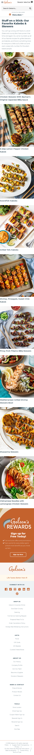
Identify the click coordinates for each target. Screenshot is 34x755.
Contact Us (17, 695)
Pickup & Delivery (18, 12)
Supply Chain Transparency (20, 745)
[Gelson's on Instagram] (15, 589)
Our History (17, 661)
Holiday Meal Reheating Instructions (17, 627)
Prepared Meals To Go (17, 619)
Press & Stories (17, 688)
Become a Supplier (17, 672)
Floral (17, 639)
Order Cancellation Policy (17, 623)
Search (17, 725)
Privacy (17, 747)
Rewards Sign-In (17, 718)
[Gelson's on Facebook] (6, 589)
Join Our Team (17, 669)
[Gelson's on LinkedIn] (24, 589)
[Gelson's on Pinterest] (17, 593)
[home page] (8, 2)
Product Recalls (17, 692)
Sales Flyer (27, 2)
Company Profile (17, 665)
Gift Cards (17, 642)
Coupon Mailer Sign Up (17, 714)
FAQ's (6, 745)
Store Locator (17, 707)
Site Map (17, 729)
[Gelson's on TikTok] (10, 589)
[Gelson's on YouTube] (28, 589)
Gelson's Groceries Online (17, 605)
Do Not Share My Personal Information (17, 748)
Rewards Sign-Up (17, 722)
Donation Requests (17, 676)
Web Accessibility (10, 750)
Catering (17, 612)
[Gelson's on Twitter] (19, 589)
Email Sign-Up (17, 711)
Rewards (20, 2)
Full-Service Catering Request (17, 616)
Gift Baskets (17, 646)
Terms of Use (17, 752)
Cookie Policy (24, 750)
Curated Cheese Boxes (17, 649)
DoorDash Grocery (17, 608)
